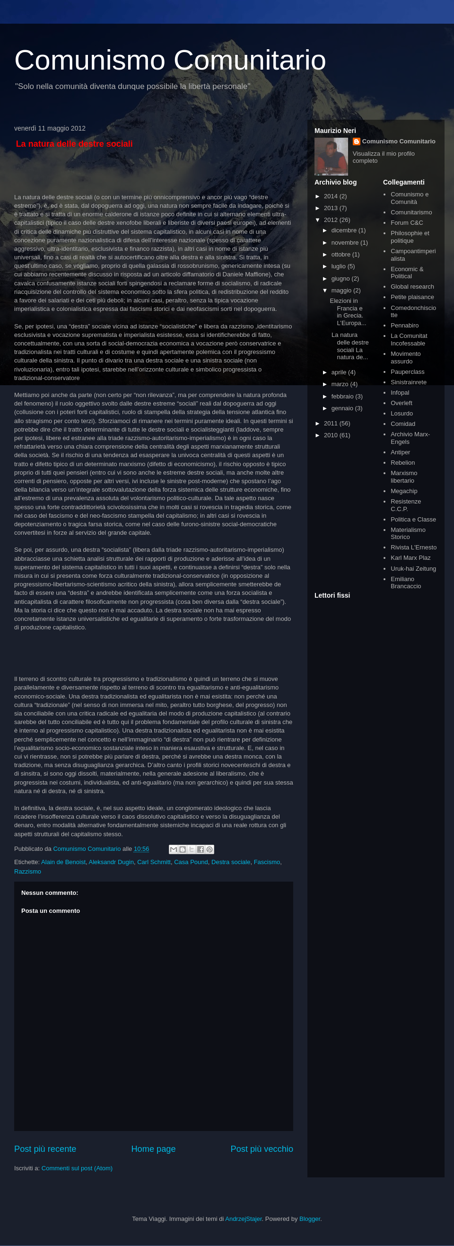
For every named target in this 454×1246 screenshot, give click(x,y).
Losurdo (402, 413)
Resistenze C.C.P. (406, 505)
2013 (332, 208)
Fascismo (267, 862)
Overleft (401, 402)
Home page (153, 1149)
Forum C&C (407, 222)
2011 (332, 423)
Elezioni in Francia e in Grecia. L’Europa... (348, 312)
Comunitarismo (411, 212)
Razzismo (27, 871)
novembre (346, 242)
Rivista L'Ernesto (414, 547)
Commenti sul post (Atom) (77, 1168)
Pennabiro (405, 325)
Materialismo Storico (408, 533)
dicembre (345, 230)
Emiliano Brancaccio (406, 582)
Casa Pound (191, 862)
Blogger (309, 1218)
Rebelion (403, 462)
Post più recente (45, 1149)
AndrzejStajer (243, 1218)
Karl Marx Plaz (411, 557)
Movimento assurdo (406, 357)
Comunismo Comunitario (170, 60)
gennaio (343, 408)
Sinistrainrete (409, 382)
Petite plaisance (412, 296)
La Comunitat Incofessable (409, 339)
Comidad (403, 423)
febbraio (344, 396)
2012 (332, 219)
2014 (332, 196)
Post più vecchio (262, 1149)
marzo (341, 384)
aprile (340, 372)
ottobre (342, 254)
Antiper (400, 452)
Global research (412, 286)
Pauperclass (408, 371)
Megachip (404, 491)
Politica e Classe (413, 519)
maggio (342, 290)
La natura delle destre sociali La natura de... (349, 346)
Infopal (400, 392)
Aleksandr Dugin (111, 862)
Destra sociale (230, 862)
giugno (342, 278)
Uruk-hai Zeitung (413, 568)
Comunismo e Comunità (409, 198)
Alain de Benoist (63, 862)
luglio (340, 266)
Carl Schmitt (154, 862)
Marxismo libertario (404, 476)
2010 (332, 435)
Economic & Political (407, 272)
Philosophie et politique (410, 237)
